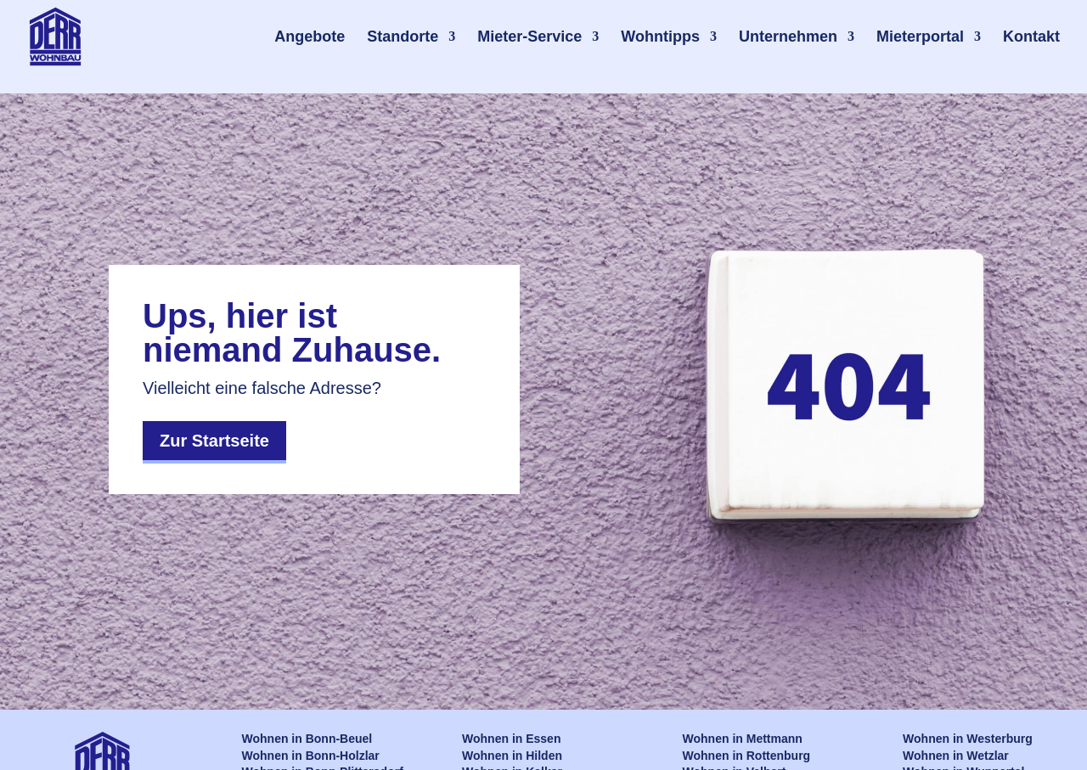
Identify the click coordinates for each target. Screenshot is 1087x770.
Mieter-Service (529, 36)
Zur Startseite (214, 440)
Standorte (402, 36)
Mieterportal (920, 36)
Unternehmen (788, 36)
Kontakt (1031, 36)
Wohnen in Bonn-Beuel (307, 738)
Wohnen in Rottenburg (747, 755)
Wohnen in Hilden (512, 755)
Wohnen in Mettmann (743, 738)
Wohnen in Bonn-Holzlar (311, 755)
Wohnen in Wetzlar (956, 755)
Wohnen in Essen (511, 738)
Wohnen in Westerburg (968, 738)
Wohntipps (660, 36)
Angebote (309, 36)
